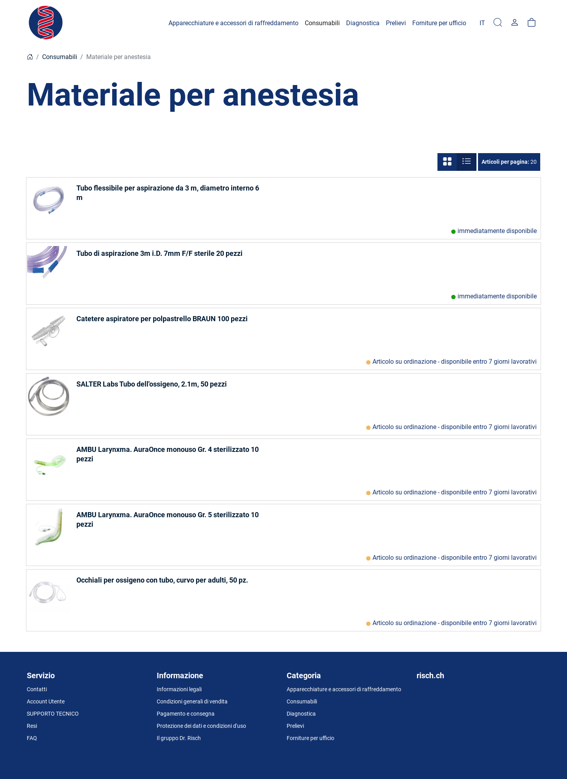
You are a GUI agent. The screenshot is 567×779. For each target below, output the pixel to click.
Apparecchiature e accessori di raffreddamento (344, 689)
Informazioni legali (179, 689)
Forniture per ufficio (310, 738)
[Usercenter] (514, 23)
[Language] (482, 23)
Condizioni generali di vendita (192, 701)
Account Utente (46, 701)
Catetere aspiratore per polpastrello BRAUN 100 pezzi (162, 319)
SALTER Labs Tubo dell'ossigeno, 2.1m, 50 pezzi (151, 384)
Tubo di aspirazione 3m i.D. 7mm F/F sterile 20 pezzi (159, 253)
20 (509, 162)
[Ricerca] (497, 23)
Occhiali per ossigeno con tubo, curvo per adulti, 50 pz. (162, 580)
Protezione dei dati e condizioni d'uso (201, 726)
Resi (32, 726)
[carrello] (531, 23)
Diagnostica (301, 714)
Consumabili (59, 57)
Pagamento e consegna (186, 714)
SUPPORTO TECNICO (53, 714)
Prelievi (295, 726)
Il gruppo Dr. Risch (179, 738)
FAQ (32, 738)
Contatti (37, 689)
